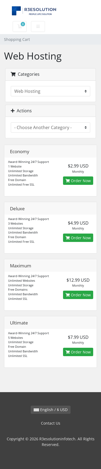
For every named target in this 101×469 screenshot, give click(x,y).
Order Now (78, 180)
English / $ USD (51, 409)
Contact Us (50, 423)
